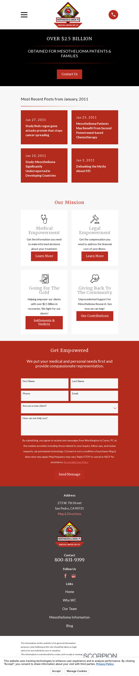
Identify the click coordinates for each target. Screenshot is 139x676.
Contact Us (70, 74)
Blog (69, 626)
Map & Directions (69, 514)
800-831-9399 (70, 560)
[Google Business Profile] (73, 576)
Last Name (78, 381)
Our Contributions (95, 316)
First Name (29, 381)
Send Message (69, 474)
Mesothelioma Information (69, 617)
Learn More (44, 256)
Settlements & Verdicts (44, 322)
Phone (26, 393)
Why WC (69, 600)
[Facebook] (65, 576)
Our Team (69, 609)
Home (69, 592)
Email (75, 393)
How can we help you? (35, 418)
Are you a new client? (35, 405)
